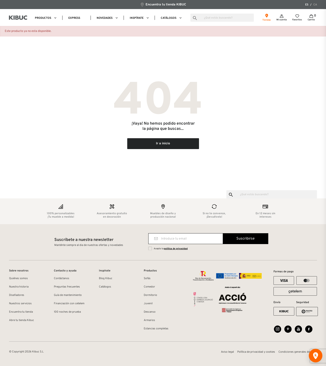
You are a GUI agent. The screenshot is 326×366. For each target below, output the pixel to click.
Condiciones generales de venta (297, 352)
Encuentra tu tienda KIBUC (163, 4)
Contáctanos (61, 278)
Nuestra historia (19, 287)
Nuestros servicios (20, 303)
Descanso (150, 312)
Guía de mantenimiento (68, 295)
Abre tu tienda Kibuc (21, 320)
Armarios (149, 320)
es (306, 5)
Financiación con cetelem (69, 303)
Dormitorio (150, 295)
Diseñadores (16, 295)
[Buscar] (222, 18)
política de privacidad (176, 248)
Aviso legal (227, 352)
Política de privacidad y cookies (256, 352)
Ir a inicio (163, 143)
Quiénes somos (18, 278)
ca (315, 5)
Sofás (147, 278)
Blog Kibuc (105, 278)
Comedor (149, 287)
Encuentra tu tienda (21, 312)
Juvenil (148, 303)
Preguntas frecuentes (67, 287)
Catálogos (105, 287)
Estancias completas (156, 328)
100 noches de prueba (67, 312)
